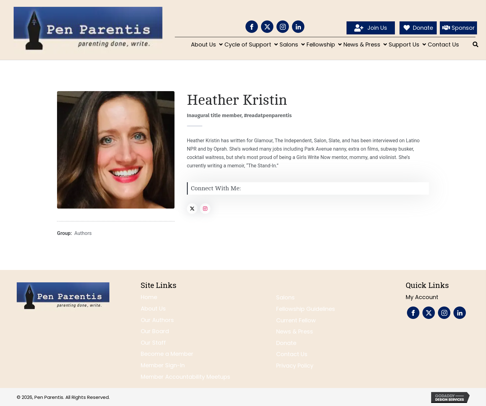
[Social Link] (192, 208)
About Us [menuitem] (153, 308)
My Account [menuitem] (422, 297)
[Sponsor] (458, 27)
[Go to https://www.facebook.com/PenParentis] (251, 26)
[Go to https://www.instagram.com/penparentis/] (282, 26)
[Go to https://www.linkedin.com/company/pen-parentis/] (298, 26)
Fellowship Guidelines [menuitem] (305, 309)
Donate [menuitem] (286, 343)
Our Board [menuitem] (155, 331)
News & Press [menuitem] (294, 331)
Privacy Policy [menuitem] (294, 365)
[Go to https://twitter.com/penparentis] (267, 26)
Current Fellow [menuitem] (296, 320)
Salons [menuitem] (285, 297)
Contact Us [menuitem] (291, 354)
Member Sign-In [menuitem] (163, 365)
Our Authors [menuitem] (157, 320)
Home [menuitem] (149, 297)
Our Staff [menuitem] (153, 342)
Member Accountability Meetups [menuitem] (185, 377)
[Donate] (418, 27)
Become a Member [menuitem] (167, 354)
